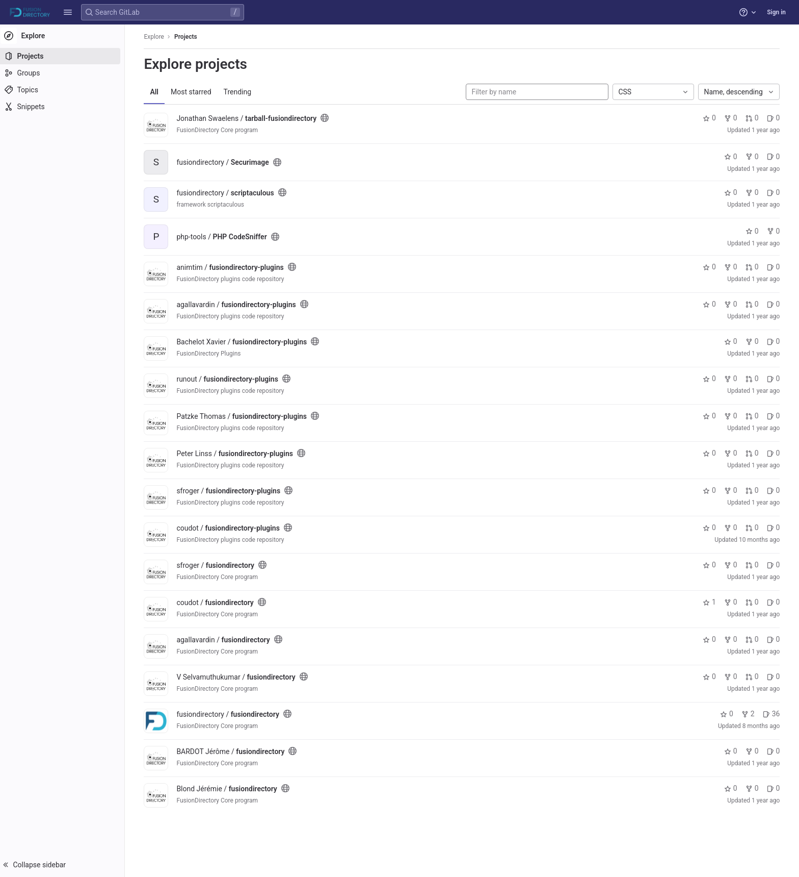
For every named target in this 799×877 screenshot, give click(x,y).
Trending (240, 92)
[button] (68, 12)
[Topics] (65, 90)
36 (774, 714)
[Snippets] (65, 106)
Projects (188, 36)
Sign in (776, 12)
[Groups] (65, 73)
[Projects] (65, 56)
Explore (157, 36)
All (157, 92)
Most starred (194, 92)
